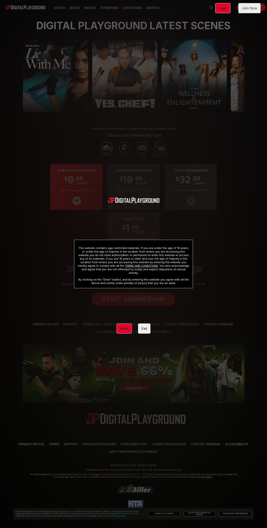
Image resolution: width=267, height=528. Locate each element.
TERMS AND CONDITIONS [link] (141, 265)
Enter (124, 328)
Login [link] (223, 8)
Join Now (249, 8)
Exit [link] (144, 328)
